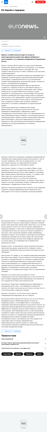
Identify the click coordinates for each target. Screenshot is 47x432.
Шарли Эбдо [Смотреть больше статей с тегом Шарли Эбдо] (7, 354)
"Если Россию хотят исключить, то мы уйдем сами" (15, 348)
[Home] (1, 6)
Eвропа (6, 6)
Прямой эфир (40, 2)
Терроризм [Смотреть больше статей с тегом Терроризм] (29, 354)
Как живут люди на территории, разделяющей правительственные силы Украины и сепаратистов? (20, 343)
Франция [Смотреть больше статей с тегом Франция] (18, 354)
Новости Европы (14, 6)
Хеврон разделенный (7, 339)
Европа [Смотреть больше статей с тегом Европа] (39, 354)
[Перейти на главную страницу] (6, 2)
